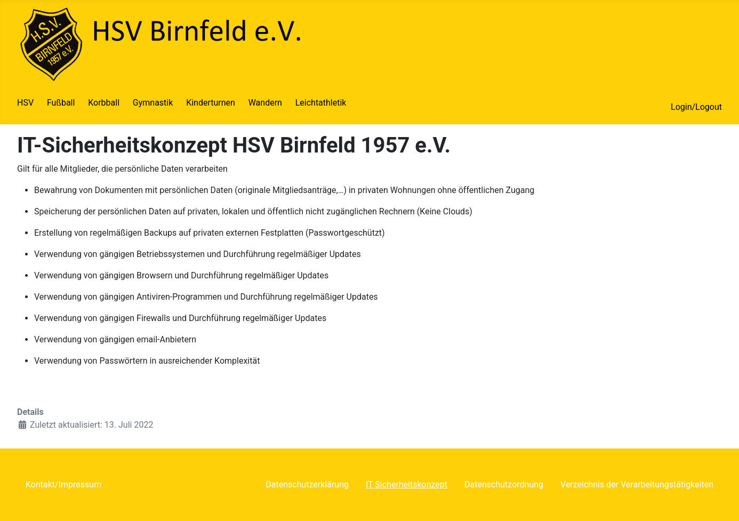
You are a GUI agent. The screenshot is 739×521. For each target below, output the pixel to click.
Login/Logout (696, 107)
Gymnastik (153, 103)
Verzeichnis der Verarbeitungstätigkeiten (636, 484)
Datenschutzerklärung (307, 484)
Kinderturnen (210, 103)
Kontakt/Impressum (63, 484)
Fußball (61, 103)
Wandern (265, 103)
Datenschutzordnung (503, 484)
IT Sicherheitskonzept (406, 484)
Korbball (103, 103)
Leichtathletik (321, 103)
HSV (25, 103)
